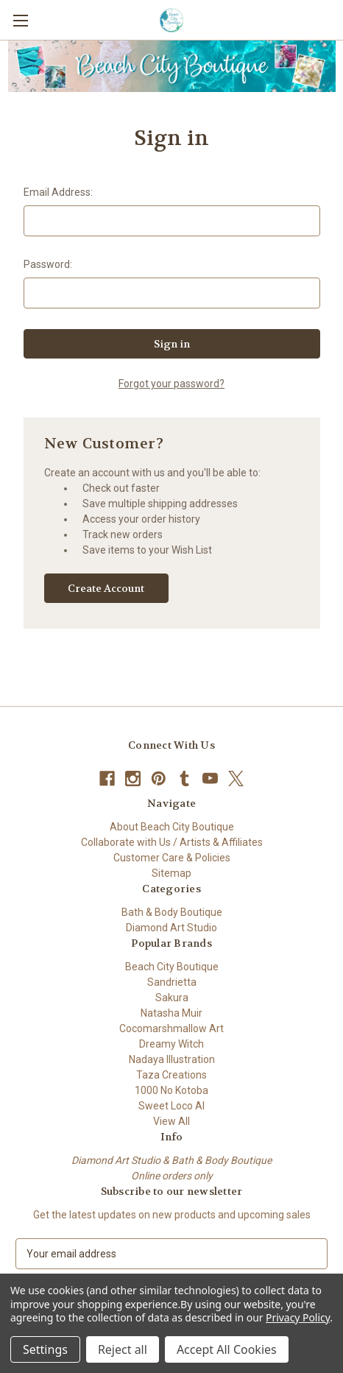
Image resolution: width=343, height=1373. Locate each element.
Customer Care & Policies (171, 858)
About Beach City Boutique (172, 827)
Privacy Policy (298, 1317)
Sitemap (171, 873)
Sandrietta (172, 982)
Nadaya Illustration (172, 1059)
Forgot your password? (171, 383)
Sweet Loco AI (171, 1106)
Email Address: (58, 192)
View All (171, 1121)
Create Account (106, 588)
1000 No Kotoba (171, 1090)
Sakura (171, 997)
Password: (48, 264)
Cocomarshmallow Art (171, 1028)
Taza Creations (171, 1075)
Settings (45, 1349)
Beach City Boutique (172, 967)
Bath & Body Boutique (171, 912)
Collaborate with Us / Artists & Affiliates (172, 842)
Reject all (122, 1349)
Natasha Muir (171, 1013)
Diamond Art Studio (171, 927)
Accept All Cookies (227, 1349)
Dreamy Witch (171, 1044)
